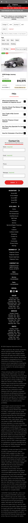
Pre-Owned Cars (14, 213)
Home (14, 209)
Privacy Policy (14, 243)
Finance (14, 220)
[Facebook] (11, 291)
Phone (4, 164)
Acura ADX (14, 193)
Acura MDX (14, 198)
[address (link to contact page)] (2, 1)
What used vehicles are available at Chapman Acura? (14, 101)
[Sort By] (21, 49)
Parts (14, 227)
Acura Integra (14, 195)
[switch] (26, 2)
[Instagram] (14, 291)
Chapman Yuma (14, 259)
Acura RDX (14, 200)
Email (7, 155)
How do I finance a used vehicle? (14, 120)
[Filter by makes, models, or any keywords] (14, 33)
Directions (14, 234)
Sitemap (14, 245)
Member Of (13, 249)
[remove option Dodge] (5, 24)
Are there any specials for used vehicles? (14, 127)
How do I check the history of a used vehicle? (14, 107)
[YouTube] (16, 291)
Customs (14, 229)
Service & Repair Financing (14, 225)
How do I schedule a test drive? (14, 133)
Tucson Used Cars (14, 257)
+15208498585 (14, 274)
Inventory (13, 190)
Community (14, 241)
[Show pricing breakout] (6, 87)
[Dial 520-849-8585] (6, 1)
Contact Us (14, 236)
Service (14, 223)
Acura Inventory (14, 211)
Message (8, 172)
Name (8, 147)
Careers (14, 239)
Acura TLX (14, 202)
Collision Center (14, 232)
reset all (11, 29)
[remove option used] (5, 29)
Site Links (13, 206)
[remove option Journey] (16, 24)
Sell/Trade (14, 218)
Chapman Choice (14, 252)
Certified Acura (14, 216)
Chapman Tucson (14, 254)
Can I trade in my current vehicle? (14, 114)
